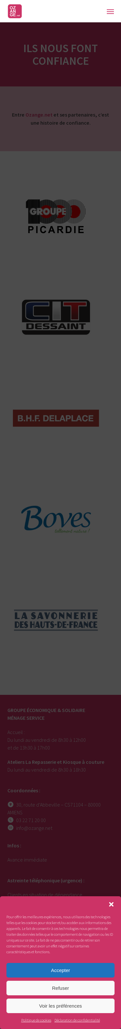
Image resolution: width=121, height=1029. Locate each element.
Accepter (60, 970)
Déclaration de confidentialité (77, 1020)
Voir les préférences (60, 1006)
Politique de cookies (36, 1020)
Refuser (60, 988)
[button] (111, 904)
